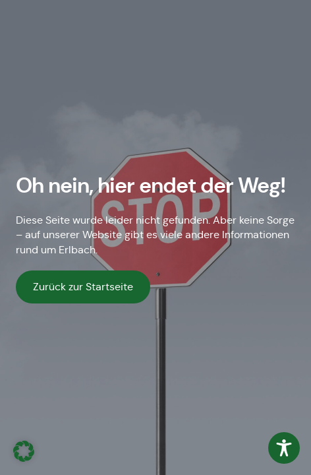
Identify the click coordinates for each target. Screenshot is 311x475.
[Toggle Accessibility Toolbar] (284, 448)
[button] (23, 451)
